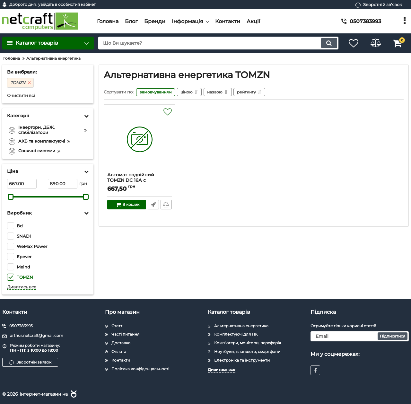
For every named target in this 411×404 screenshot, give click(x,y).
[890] (62, 184)
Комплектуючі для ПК (236, 334)
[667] (22, 184)
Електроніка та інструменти (242, 360)
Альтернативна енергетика (241, 325)
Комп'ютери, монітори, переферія (247, 342)
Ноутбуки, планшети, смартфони (247, 351)
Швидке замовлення (153, 204)
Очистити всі (21, 95)
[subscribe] (359, 336)
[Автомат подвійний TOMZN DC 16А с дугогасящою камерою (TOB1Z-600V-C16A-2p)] (139, 140)
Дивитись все (21, 287)
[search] (217, 43)
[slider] (10, 197)
